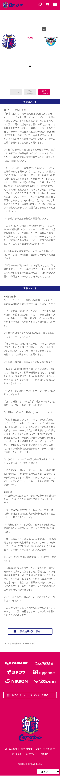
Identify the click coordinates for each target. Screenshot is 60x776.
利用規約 (44, 753)
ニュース (16, 92)
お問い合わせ (26, 748)
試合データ (30, 92)
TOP (4, 643)
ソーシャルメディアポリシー (24, 753)
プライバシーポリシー (45, 748)
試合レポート (44, 92)
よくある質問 (11, 748)
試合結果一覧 (15, 643)
